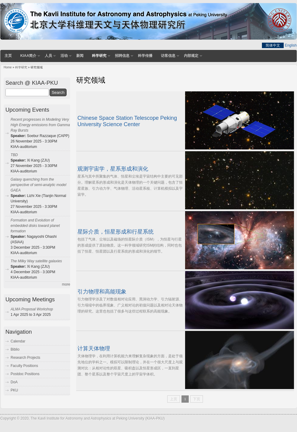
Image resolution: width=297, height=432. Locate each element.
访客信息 (168, 56)
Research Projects (25, 357)
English (291, 45)
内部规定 (191, 56)
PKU (14, 390)
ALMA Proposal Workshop (32, 309)
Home (8, 67)
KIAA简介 (28, 56)
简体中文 (273, 45)
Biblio (15, 349)
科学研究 (99, 56)
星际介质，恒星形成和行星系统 (115, 232)
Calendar (18, 341)
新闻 (79, 56)
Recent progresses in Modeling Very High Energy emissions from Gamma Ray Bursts (40, 125)
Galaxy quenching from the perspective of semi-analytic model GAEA (38, 184)
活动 (64, 56)
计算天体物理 (93, 348)
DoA (14, 382)
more (66, 284)
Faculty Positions (24, 366)
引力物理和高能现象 (101, 292)
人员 (48, 56)
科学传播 (145, 56)
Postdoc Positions (25, 374)
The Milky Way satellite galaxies (36, 261)
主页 (8, 56)
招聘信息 (122, 56)
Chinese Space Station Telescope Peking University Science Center (127, 121)
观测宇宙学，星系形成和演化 (112, 169)
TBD (14, 155)
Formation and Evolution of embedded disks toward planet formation (35, 225)
